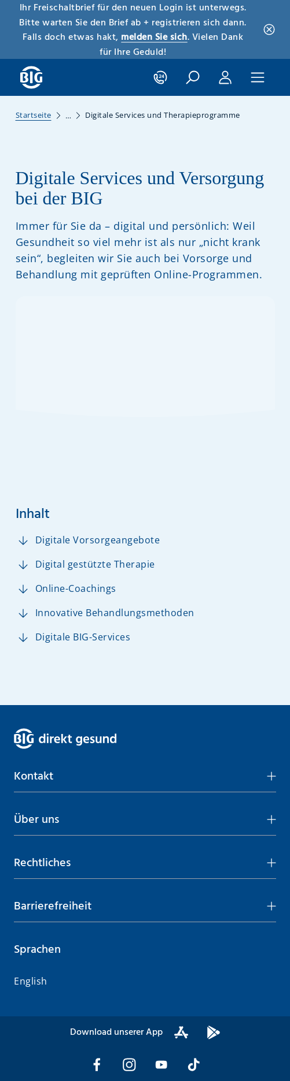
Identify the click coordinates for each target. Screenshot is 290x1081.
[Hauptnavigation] (258, 77)
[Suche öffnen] (193, 77)
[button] (145, 776)
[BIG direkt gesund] (31, 77)
